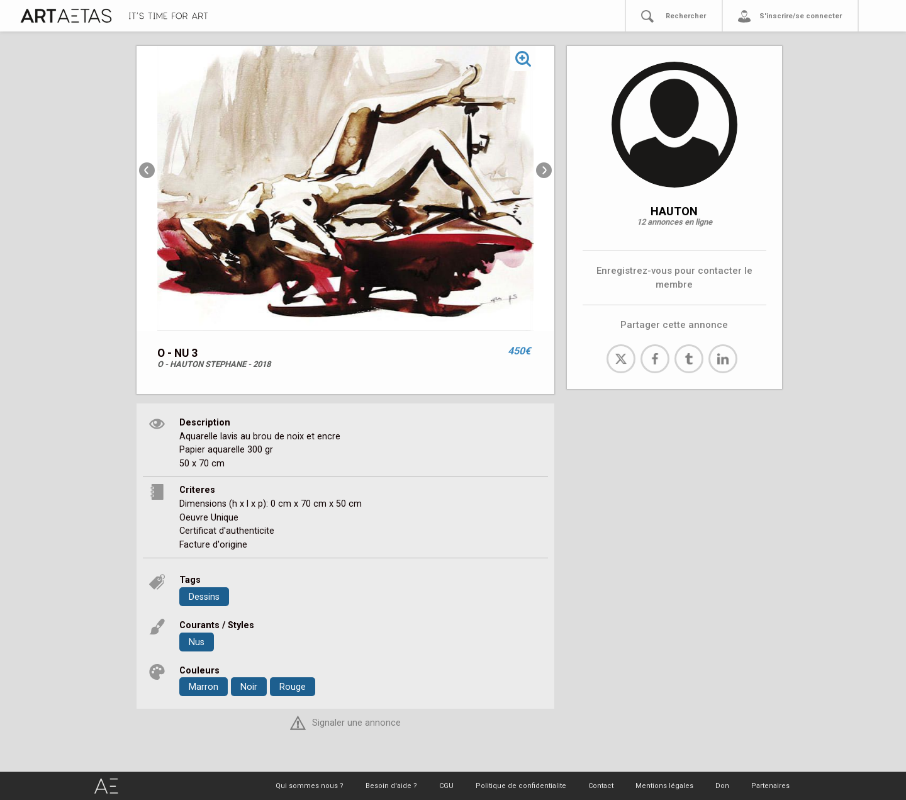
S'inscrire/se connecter (800, 16)
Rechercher (686, 16)
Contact (600, 786)
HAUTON (674, 211)
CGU (446, 786)
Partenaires (770, 786)
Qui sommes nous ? (310, 786)
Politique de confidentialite (521, 786)
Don (722, 786)
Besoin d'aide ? (391, 786)
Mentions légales (664, 786)
